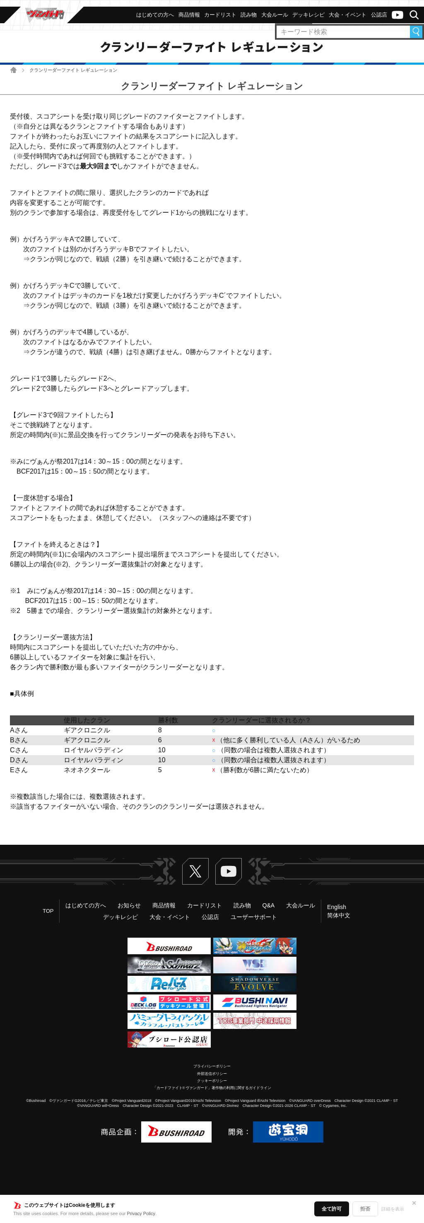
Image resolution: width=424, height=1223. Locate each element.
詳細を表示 (392, 1208)
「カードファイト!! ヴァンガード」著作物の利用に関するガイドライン (212, 1088)
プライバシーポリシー (212, 1066)
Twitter (195, 871)
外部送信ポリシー (212, 1074)
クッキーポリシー (212, 1081)
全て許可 (332, 1209)
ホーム (13, 69)
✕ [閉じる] (414, 1203)
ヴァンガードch (397, 15)
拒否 (365, 1209)
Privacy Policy (141, 1213)
